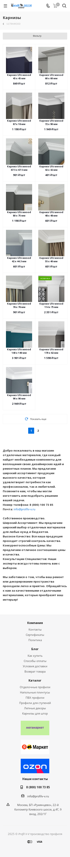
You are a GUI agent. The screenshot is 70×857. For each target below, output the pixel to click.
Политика (35, 640)
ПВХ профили (35, 697)
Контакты (35, 629)
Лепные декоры (35, 708)
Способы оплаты (35, 661)
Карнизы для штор (35, 713)
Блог (35, 649)
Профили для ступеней (35, 703)
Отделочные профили (35, 687)
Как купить (35, 655)
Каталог (35, 680)
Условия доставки (35, 666)
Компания (35, 623)
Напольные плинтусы (35, 692)
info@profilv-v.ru (24, 509)
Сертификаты (35, 635)
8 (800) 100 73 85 (38, 787)
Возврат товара (35, 671)
